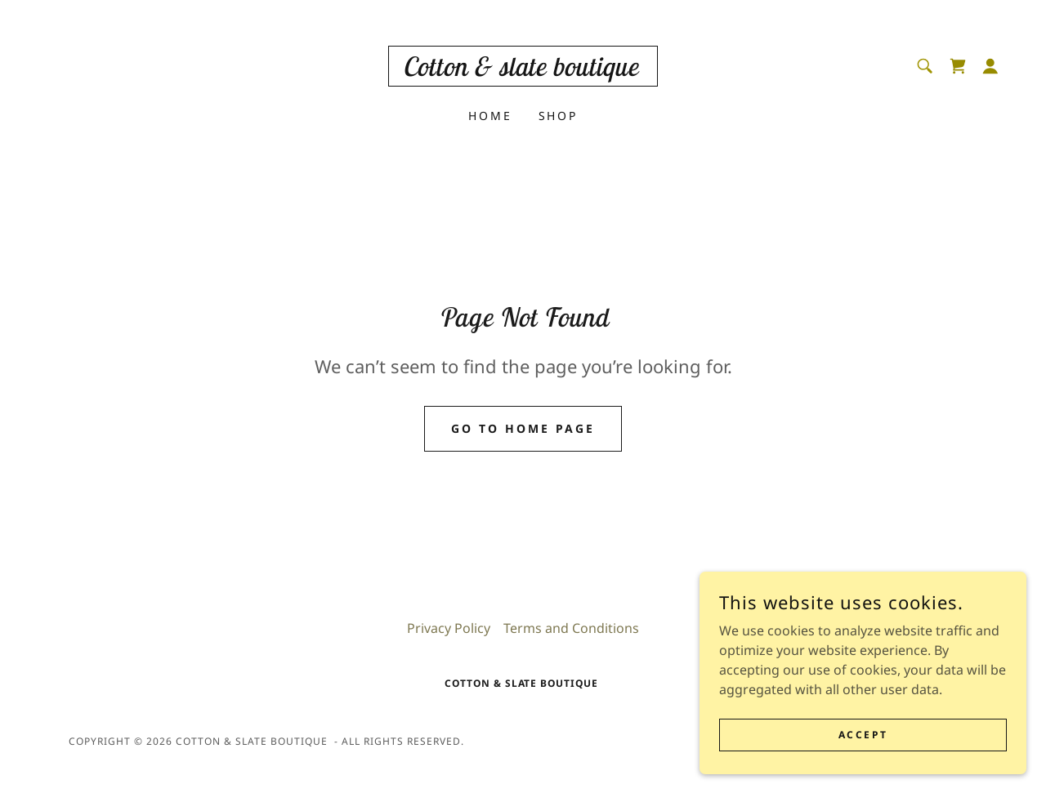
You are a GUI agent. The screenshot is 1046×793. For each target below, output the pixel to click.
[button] (990, 66)
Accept (862, 757)
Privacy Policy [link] (448, 628)
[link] (523, 71)
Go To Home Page (523, 428)
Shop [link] (559, 115)
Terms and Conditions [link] (571, 628)
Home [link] (490, 115)
